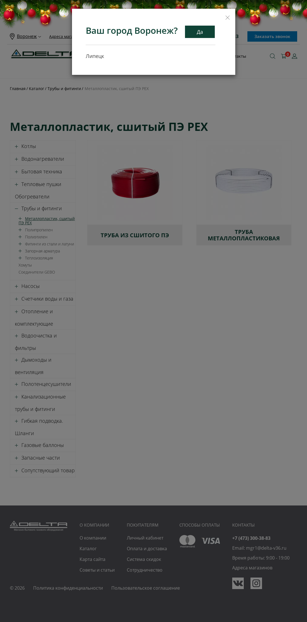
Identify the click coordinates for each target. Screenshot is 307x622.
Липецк (95, 56)
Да (200, 31)
